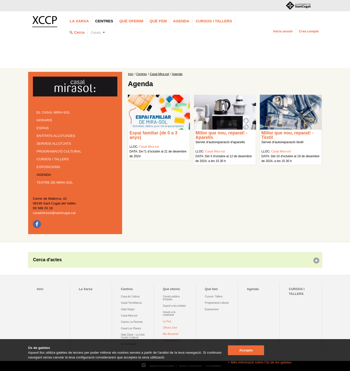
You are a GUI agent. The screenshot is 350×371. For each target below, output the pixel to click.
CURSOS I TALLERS (214, 21)
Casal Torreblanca (131, 302)
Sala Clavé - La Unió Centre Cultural (133, 336)
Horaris (44, 120)
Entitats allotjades (56, 136)
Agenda (181, 21)
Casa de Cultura (130, 296)
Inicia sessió (282, 31)
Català (96, 32)
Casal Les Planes (131, 328)
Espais (43, 128)
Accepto (246, 350)
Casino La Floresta (132, 322)
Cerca (79, 32)
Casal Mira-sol (159, 74)
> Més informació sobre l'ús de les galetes (259, 362)
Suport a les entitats (174, 305)
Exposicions (48, 167)
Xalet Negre (128, 309)
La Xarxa (79, 21)
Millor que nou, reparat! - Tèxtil (287, 135)
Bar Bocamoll (170, 334)
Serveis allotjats (54, 143)
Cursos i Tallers (213, 296)
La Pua (167, 321)
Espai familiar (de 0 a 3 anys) (153, 135)
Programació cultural (59, 151)
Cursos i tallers (53, 159)
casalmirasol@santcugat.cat (54, 213)
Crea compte (309, 31)
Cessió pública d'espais (171, 298)
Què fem (158, 21)
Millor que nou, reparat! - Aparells (221, 135)
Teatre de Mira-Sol (55, 182)
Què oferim (131, 21)
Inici (130, 74)
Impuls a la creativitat (169, 313)
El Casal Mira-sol (53, 112)
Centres (104, 21)
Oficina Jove (170, 327)
